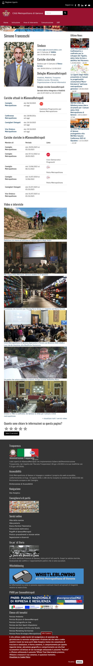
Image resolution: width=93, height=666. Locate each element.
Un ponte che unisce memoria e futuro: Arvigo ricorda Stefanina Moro (31, 380)
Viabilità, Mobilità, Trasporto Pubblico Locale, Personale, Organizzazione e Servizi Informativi (51, 80)
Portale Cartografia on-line (20, 622)
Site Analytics (14, 493)
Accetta (71, 663)
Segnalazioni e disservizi (19, 537)
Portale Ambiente (16, 617)
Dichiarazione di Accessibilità (21, 484)
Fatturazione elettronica (19, 529)
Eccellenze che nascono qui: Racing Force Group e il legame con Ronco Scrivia (34, 309)
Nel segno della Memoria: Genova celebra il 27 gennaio (26, 275)
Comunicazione (47, 23)
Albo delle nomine (16, 520)
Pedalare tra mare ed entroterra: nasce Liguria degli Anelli (27, 240)
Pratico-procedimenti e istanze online (24, 535)
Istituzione (16, 23)
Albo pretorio (14, 523)
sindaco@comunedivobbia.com (49, 50)
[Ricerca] (65, 13)
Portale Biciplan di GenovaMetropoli (23, 620)
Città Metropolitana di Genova (27, 13)
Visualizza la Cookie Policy (19, 658)
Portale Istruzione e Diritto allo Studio (24, 628)
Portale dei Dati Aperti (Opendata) (23, 625)
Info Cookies (46, 634)
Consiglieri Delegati (13, 123)
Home (6, 23)
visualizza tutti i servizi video (55, 419)
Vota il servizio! (12, 433)
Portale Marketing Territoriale (21, 631)
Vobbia (53, 52)
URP (58, 23)
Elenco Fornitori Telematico (20, 526)
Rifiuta (79, 663)
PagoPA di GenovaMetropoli (20, 532)
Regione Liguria (9, 2)
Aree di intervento (31, 23)
